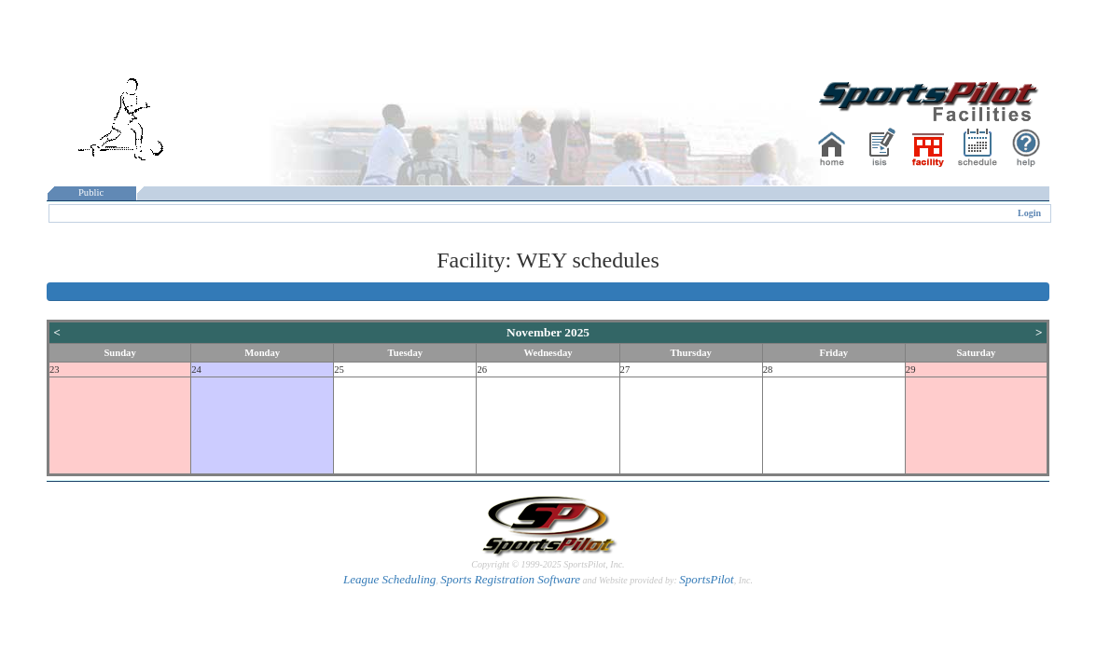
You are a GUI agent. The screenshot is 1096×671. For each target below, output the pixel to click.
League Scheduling (389, 579)
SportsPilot (706, 579)
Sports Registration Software (510, 579)
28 (768, 369)
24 (196, 369)
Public (91, 192)
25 (339, 369)
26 (482, 369)
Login (1029, 213)
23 (54, 369)
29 (911, 369)
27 (625, 369)
